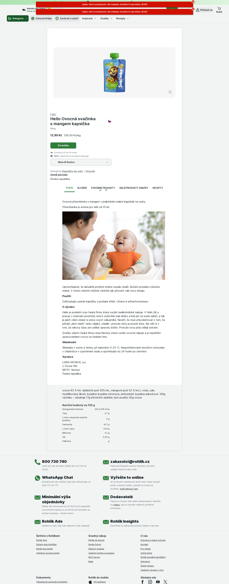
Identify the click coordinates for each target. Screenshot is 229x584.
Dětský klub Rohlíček (46, 468)
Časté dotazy (147, 489)
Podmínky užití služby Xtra (49, 509)
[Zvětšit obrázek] (103, 82)
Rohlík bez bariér (44, 472)
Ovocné (157, 94)
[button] (204, 10)
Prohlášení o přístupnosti (48, 543)
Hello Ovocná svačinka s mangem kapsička (148, 45)
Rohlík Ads (52, 444)
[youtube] (158, 505)
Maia (90, 485)
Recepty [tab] (158, 111)
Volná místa (146, 476)
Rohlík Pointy (94, 468)
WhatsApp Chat (57, 401)
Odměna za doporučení (47, 476)
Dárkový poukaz (96, 472)
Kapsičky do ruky (140, 94)
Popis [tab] (69, 111)
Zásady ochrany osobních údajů (52, 526)
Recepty (122, 18)
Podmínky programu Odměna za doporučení (58, 539)
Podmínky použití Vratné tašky (51, 531)
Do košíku (130, 69)
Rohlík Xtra (41, 463)
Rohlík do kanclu (96, 463)
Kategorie (17, 18)
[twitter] (165, 505)
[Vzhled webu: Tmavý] (129, 577)
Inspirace (89, 18)
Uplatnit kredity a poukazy (101, 476)
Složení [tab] (82, 111)
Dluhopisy (145, 485)
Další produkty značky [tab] (133, 111)
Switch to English (119, 564)
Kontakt (144, 468)
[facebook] (142, 505)
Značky (106, 18)
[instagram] (150, 505)
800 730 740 (54, 385)
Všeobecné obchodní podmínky (52, 505)
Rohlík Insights (124, 444)
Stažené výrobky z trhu (152, 493)
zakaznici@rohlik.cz (130, 385)
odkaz (117, 428)
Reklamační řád (43, 535)
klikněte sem (72, 557)
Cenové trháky (41, 18)
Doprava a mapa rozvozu (153, 463)
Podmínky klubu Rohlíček (48, 518)
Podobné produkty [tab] (103, 111)
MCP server (94, 480)
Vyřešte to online (127, 401)
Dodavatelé (121, 420)
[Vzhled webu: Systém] (99, 577)
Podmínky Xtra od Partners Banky (53, 514)
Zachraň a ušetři (67, 18)
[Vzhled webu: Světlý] (115, 577)
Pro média (146, 472)
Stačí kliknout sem (129, 412)
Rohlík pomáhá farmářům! (153, 480)
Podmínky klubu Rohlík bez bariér (52, 522)
